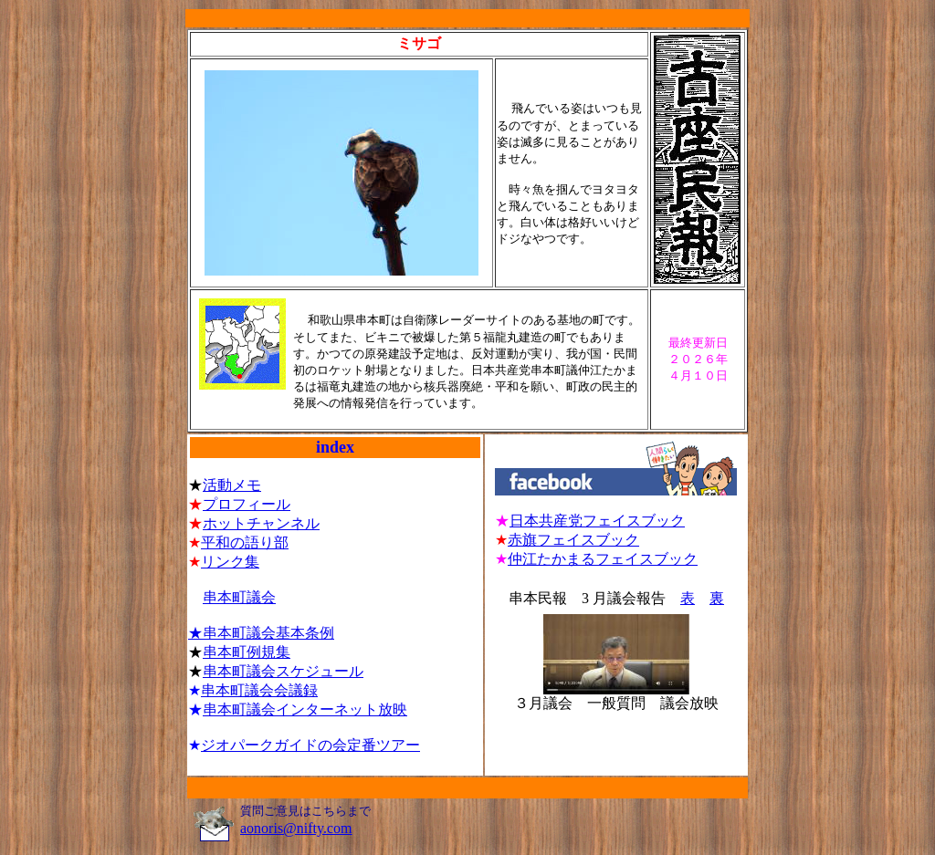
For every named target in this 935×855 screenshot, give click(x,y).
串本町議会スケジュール (283, 671)
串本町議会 (239, 597)
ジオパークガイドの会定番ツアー (310, 745)
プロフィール (246, 504)
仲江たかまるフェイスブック (603, 559)
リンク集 (230, 561)
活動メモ (232, 485)
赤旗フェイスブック (573, 539)
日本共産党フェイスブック (597, 520)
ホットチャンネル (261, 523)
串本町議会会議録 (259, 690)
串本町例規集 (246, 652)
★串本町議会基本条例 (261, 633)
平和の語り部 (245, 542)
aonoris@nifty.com (296, 828)
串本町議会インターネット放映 (305, 709)
